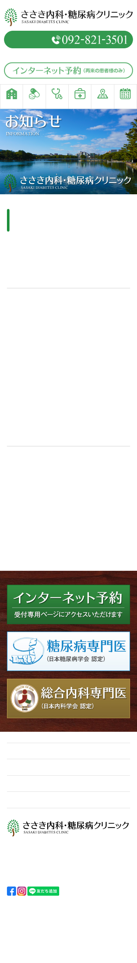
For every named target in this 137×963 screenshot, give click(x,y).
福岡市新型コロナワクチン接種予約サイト (66, 509)
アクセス (84, 783)
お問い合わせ (89, 800)
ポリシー (84, 767)
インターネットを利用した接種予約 (51, 459)
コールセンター (37, 467)
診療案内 (22, 767)
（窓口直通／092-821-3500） (68, 54)
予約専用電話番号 (68, 39)
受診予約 (22, 800)
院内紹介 (22, 783)
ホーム (19, 751)
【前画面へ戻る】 (29, 558)
